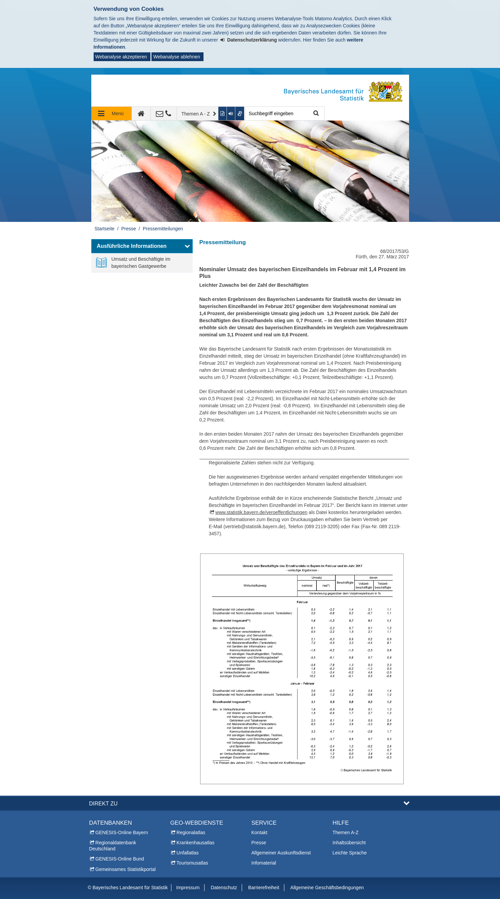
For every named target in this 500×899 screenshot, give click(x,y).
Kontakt (259, 832)
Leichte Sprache (350, 852)
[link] (142, 263)
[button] (142, 246)
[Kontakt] (164, 113)
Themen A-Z (346, 832)
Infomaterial (264, 863)
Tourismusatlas (192, 863)
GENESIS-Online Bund (119, 859)
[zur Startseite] (141, 113)
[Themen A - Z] (198, 113)
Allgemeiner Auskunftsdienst (281, 852)
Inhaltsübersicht (349, 842)
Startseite (105, 228)
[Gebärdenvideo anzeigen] (239, 113)
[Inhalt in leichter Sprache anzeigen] (222, 113)
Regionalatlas (190, 832)
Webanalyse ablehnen (176, 56)
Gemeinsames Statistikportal (125, 869)
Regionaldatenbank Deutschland (112, 845)
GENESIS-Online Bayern (121, 832)
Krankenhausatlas (195, 842)
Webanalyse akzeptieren (121, 56)
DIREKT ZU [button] (103, 803)
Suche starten (315, 114)
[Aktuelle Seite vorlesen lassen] (231, 113)
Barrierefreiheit (263, 887)
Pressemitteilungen (163, 228)
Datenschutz (224, 887)
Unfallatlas (187, 852)
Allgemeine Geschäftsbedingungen (327, 887)
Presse (128, 228)
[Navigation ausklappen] (111, 113)
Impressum (187, 887)
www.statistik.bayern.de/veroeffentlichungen (261, 512)
